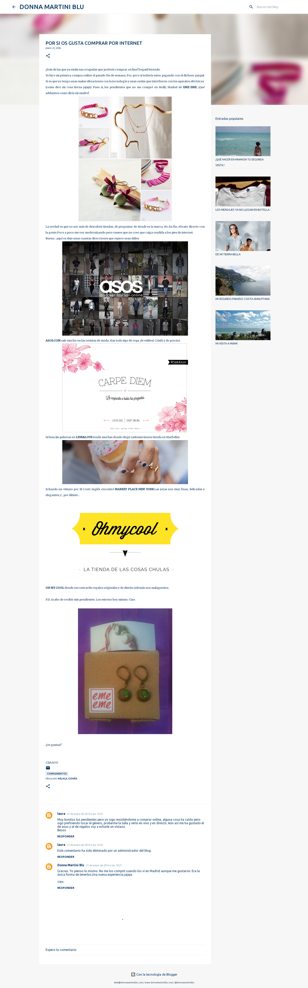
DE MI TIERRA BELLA (227, 254)
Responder (65, 836)
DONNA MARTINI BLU (51, 6)
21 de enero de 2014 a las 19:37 (104, 865)
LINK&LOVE (84, 437)
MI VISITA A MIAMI (226, 343)
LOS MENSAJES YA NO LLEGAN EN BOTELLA (242, 209)
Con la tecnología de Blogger (154, 974)
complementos (57, 773)
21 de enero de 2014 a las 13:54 (85, 844)
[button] (48, 56)
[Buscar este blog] (275, 7)
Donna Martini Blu (70, 865)
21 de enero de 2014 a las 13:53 (85, 813)
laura (61, 813)
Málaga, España (67, 778)
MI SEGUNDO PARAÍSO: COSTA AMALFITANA (242, 298)
